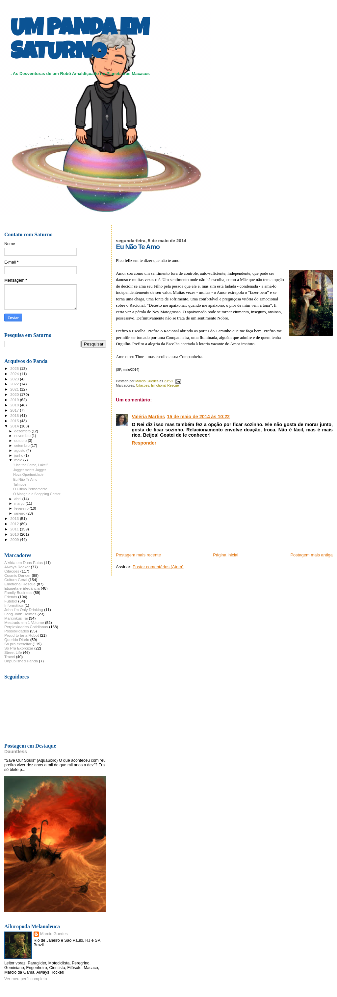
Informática (13, 605)
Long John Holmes (20, 614)
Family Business (18, 592)
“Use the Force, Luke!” (30, 465)
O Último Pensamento (30, 489)
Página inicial (225, 554)
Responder (144, 443)
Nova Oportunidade (28, 474)
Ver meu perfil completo (25, 979)
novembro (23, 436)
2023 (15, 379)
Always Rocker (17, 567)
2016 (15, 415)
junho (19, 455)
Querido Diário (16, 639)
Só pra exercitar (18, 644)
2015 (15, 421)
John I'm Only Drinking (23, 609)
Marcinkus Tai (16, 618)
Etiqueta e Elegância (22, 588)
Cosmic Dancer (17, 575)
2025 (15, 368)
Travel (9, 656)
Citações (142, 385)
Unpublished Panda (21, 661)
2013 (15, 518)
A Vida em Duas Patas (23, 562)
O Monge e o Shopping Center (37, 494)
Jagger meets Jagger (29, 470)
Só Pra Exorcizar (18, 648)
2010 (15, 534)
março (20, 503)
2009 (15, 539)
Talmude (19, 484)
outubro (21, 441)
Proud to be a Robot (21, 635)
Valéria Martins (148, 416)
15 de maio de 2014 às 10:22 (198, 416)
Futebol (10, 601)
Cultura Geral (15, 579)
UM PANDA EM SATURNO (80, 41)
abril (18, 499)
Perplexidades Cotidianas (26, 627)
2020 (15, 394)
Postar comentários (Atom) (158, 566)
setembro (22, 445)
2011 (15, 529)
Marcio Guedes (54, 934)
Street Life (13, 652)
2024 (15, 373)
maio (18, 460)
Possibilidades (16, 631)
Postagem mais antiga (311, 554)
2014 (15, 426)
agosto (20, 450)
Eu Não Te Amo (25, 479)
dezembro (23, 431)
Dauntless (15, 751)
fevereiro (22, 508)
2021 (15, 389)
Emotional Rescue (165, 385)
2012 (15, 524)
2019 (15, 399)
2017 (15, 410)
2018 (15, 405)
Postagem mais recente (138, 554)
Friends (10, 597)
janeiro (20, 513)
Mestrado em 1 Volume (24, 622)
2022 (15, 384)
